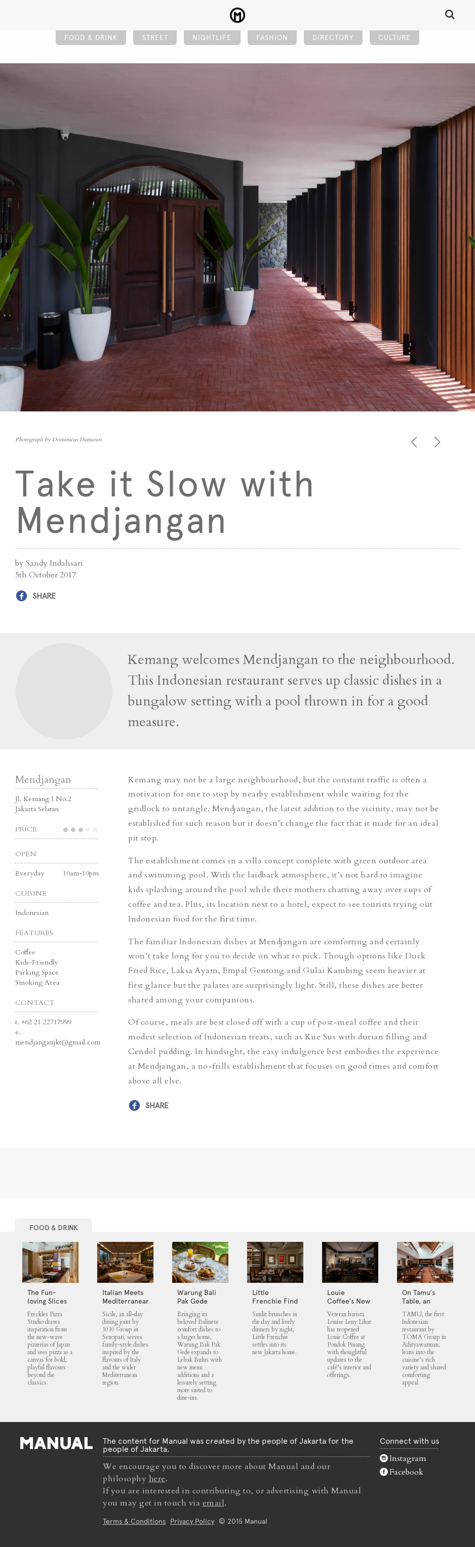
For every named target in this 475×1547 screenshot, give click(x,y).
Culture (394, 38)
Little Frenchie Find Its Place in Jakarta (275, 1305)
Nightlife (211, 38)
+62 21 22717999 (46, 1021)
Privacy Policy (192, 1520)
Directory (332, 38)
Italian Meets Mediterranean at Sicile (126, 1301)
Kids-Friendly (36, 962)
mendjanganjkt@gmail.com (57, 1042)
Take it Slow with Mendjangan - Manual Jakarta (237, 15)
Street (155, 38)
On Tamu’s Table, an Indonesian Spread (419, 1305)
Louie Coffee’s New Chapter (348, 1301)
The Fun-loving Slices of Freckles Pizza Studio (47, 1305)
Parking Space (37, 972)
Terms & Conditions (134, 1520)
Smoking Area (37, 982)
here (157, 1478)
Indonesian (32, 912)
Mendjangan (43, 779)
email (214, 1502)
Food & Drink (90, 38)
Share (44, 596)
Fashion (272, 38)
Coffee (25, 951)
